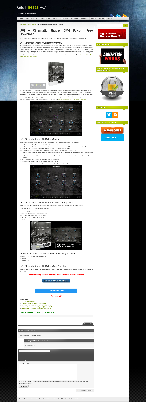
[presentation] (32, 356)
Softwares (23, 24)
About (31, 398)
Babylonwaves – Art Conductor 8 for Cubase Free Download (36, 308)
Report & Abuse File (62, 398)
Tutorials (109, 18)
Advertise (77, 398)
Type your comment (24, 363)
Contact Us (38, 398)
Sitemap (53, 398)
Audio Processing (31, 24)
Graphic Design (64, 18)
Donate (83, 398)
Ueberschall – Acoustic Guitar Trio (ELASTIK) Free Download (36, 305)
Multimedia (74, 18)
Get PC (31, 7)
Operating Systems (45, 18)
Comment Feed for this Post (86, 390)
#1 (19, 330)
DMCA (70, 398)
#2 (25, 340)
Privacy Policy (46, 398)
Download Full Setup (56, 290)
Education (101, 18)
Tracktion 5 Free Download (28, 301)
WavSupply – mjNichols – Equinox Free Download (34, 303)
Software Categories (31, 18)
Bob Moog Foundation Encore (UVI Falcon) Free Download (72, 99)
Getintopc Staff (36, 340)
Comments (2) (87, 323)
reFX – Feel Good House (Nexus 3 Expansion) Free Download (37, 307)
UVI (28, 219)
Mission (26, 398)
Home (21, 18)
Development (84, 18)
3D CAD (55, 18)
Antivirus (93, 18)
